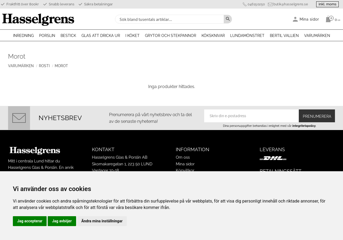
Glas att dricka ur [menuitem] (100, 35)
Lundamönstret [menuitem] (247, 35)
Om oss (183, 157)
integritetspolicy (304, 126)
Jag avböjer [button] (62, 221)
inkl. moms (327, 4)
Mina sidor (185, 164)
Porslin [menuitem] (47, 35)
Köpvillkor (185, 170)
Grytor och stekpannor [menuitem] (170, 35)
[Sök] (228, 19)
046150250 (256, 4)
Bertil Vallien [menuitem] (284, 35)
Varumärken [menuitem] (317, 35)
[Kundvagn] (331, 19)
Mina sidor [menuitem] (309, 19)
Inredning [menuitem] (23, 35)
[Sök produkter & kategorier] (168, 19)
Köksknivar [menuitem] (213, 35)
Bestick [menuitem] (68, 35)
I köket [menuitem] (132, 35)
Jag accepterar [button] (29, 221)
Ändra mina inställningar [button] (102, 221)
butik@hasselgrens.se (290, 4)
